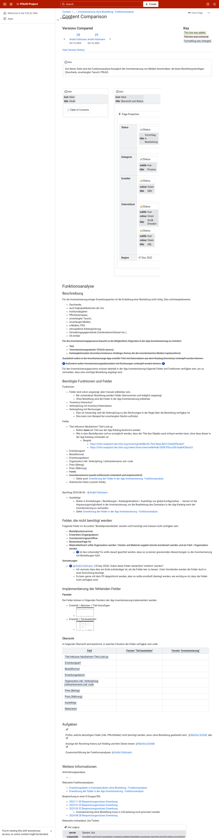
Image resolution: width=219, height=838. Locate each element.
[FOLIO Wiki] (26, 4)
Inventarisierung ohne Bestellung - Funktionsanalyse (106, 11)
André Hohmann (78, 39)
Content (66, 11)
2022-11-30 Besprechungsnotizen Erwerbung (93, 801)
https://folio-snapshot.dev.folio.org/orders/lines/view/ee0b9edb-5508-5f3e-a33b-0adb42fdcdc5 (141, 447)
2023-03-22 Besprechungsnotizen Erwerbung (93, 808)
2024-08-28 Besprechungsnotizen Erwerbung (93, 815)
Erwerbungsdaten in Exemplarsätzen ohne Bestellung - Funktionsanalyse (108, 787)
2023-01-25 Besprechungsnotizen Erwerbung (93, 805)
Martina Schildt (199, 735)
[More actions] (208, 12)
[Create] (150, 4)
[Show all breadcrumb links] (74, 12)
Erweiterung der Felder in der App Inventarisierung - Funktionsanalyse (126, 478)
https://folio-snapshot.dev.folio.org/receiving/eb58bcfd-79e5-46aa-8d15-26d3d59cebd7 (137, 444)
